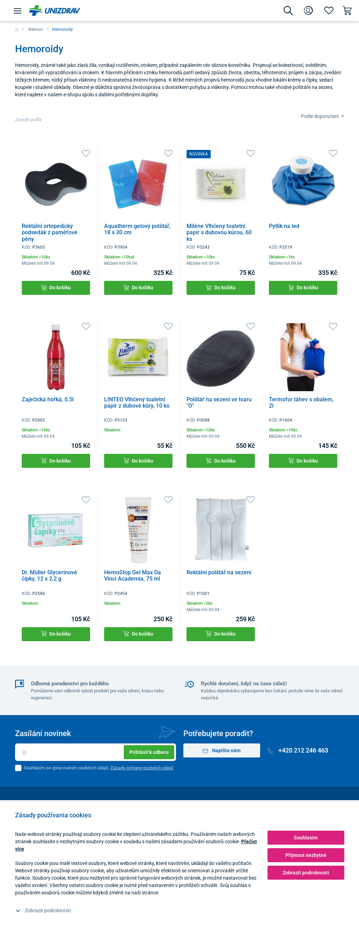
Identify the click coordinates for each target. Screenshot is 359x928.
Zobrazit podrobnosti (43, 910)
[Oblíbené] (329, 10)
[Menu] (17, 10)
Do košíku (56, 288)
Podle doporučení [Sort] (320, 116)
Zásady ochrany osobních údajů (141, 767)
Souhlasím (306, 837)
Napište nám (222, 751)
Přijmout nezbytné (305, 855)
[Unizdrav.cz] (54, 10)
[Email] (95, 752)
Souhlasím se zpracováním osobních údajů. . (99, 767)
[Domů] (17, 29)
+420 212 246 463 (297, 750)
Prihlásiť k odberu (149, 752)
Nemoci (35, 29)
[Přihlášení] (308, 10)
